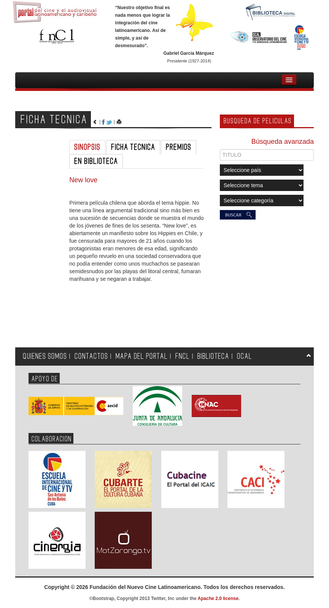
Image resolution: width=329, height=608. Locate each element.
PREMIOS (178, 147)
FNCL (182, 356)
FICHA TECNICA (133, 147)
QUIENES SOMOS (45, 356)
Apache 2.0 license (218, 598)
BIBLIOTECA (213, 356)
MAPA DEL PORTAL (142, 356)
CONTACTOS (91, 356)
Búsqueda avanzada (282, 141)
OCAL (244, 356)
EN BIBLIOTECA (96, 161)
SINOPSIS (87, 147)
